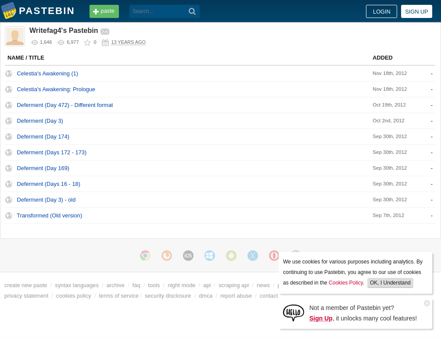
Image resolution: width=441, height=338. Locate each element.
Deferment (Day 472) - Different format (65, 105)
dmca (205, 295)
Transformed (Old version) (49, 215)
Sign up (416, 11)
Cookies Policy (346, 283)
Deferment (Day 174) (43, 136)
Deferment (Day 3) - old (46, 199)
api (207, 285)
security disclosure (168, 295)
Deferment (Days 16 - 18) (48, 184)
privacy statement (26, 295)
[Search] (192, 11)
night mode (181, 285)
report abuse (236, 295)
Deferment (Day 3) (40, 120)
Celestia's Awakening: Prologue (56, 89)
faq (136, 285)
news (263, 285)
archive (116, 285)
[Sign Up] (293, 312)
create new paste (25, 285)
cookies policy (73, 295)
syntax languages (77, 285)
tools (154, 285)
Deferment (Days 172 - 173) (52, 152)
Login (382, 11)
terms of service (119, 295)
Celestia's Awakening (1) (48, 73)
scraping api (234, 285)
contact (269, 295)
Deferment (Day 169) (43, 168)
